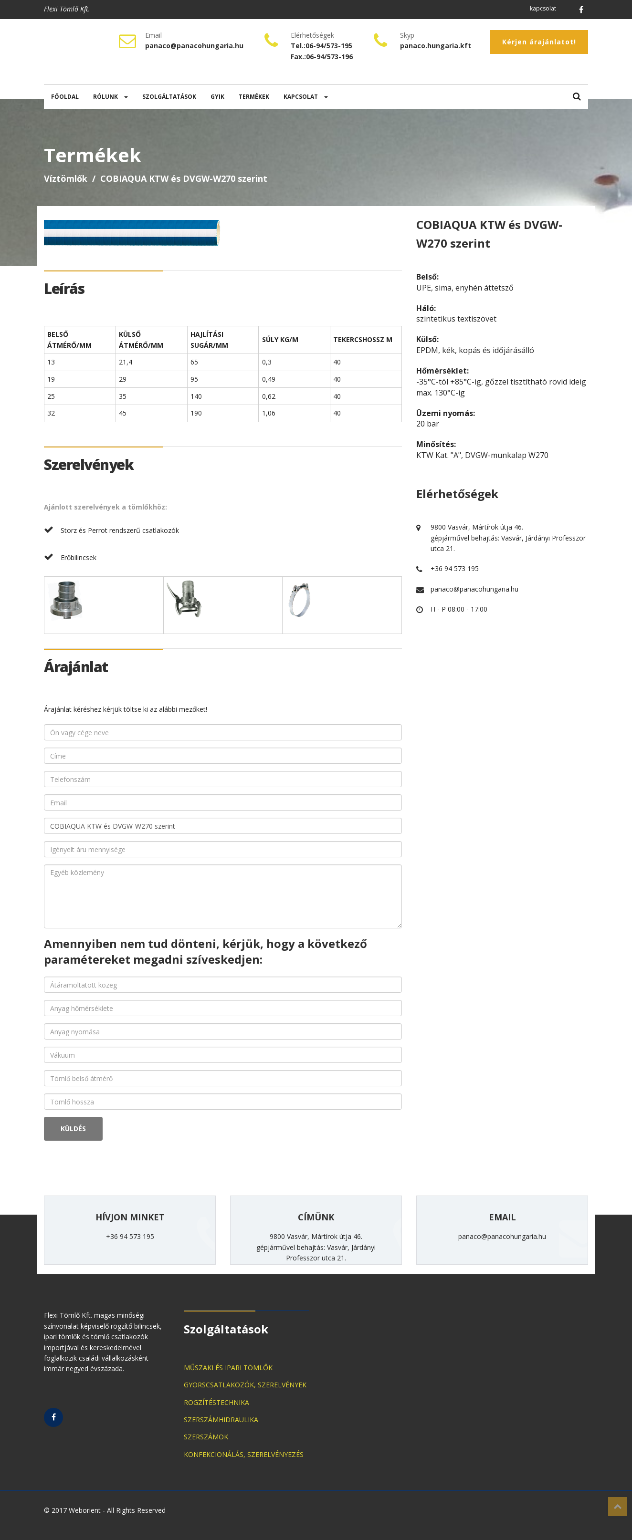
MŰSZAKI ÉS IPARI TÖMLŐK (228, 1367)
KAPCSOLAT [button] (306, 97)
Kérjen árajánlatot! (539, 41)
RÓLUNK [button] (110, 97)
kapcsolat (543, 8)
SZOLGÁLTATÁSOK (169, 97)
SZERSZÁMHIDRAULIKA (221, 1419)
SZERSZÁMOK (206, 1436)
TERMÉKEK (254, 97)
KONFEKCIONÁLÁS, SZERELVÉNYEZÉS (244, 1454)
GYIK (217, 97)
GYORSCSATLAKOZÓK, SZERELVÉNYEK (245, 1384)
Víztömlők (65, 178)
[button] (577, 97)
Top (617, 1506)
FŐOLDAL (65, 97)
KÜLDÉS (73, 1128)
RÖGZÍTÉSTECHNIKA (216, 1402)
